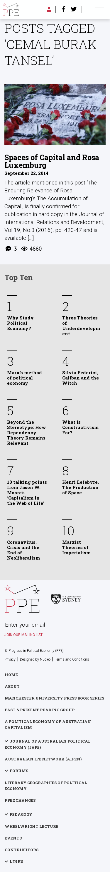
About (12, 686)
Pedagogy (21, 814)
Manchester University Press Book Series (54, 698)
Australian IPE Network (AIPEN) (43, 759)
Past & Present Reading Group (40, 709)
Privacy (10, 659)
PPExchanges (20, 800)
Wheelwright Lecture (31, 826)
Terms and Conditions (72, 659)
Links (16, 861)
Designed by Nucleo (35, 659)
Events (13, 838)
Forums (19, 770)
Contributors (21, 849)
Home (11, 674)
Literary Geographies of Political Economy (46, 785)
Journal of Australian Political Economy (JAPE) (48, 744)
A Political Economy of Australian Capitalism (48, 724)
